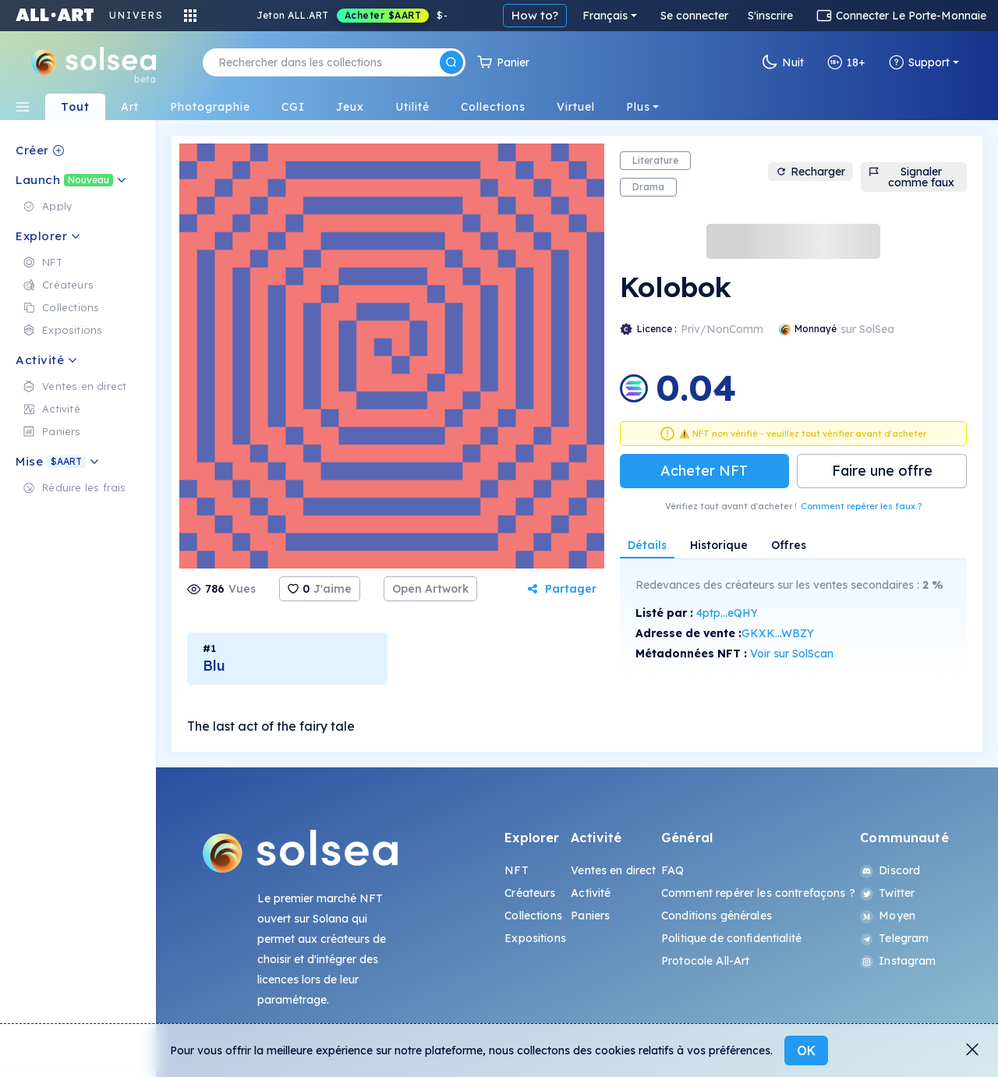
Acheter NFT (704, 471)
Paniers (590, 916)
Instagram (898, 960)
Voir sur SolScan (791, 654)
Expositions (535, 938)
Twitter (887, 893)
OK (806, 1050)
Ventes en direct (613, 870)
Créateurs (529, 893)
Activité (590, 893)
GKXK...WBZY (777, 633)
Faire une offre (882, 471)
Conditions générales (716, 916)
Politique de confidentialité (731, 938)
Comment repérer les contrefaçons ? (758, 893)
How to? (534, 15)
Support (919, 62)
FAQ (672, 870)
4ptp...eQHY (727, 613)
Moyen (887, 915)
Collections (533, 916)
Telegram (894, 938)
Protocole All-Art (705, 961)
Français (605, 16)
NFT (516, 870)
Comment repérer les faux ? (861, 506)
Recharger (810, 172)
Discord (890, 870)
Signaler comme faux (911, 177)
